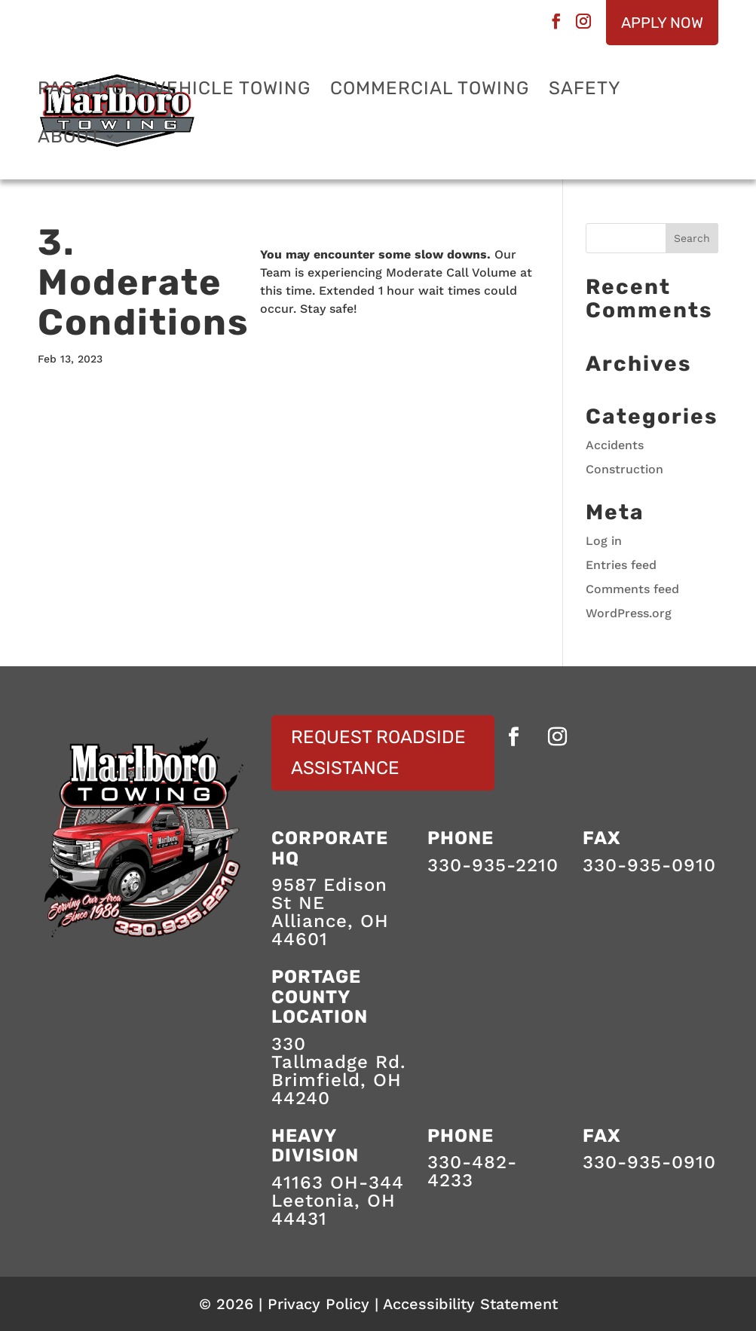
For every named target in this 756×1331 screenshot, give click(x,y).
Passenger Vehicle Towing (174, 91)
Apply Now (662, 23)
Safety (585, 91)
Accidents (615, 445)
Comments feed (632, 589)
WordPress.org (629, 613)
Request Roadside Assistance (378, 753)
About (69, 139)
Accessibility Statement (470, 1304)
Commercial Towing (429, 91)
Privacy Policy (318, 1304)
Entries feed (621, 565)
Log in (604, 541)
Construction (624, 469)
